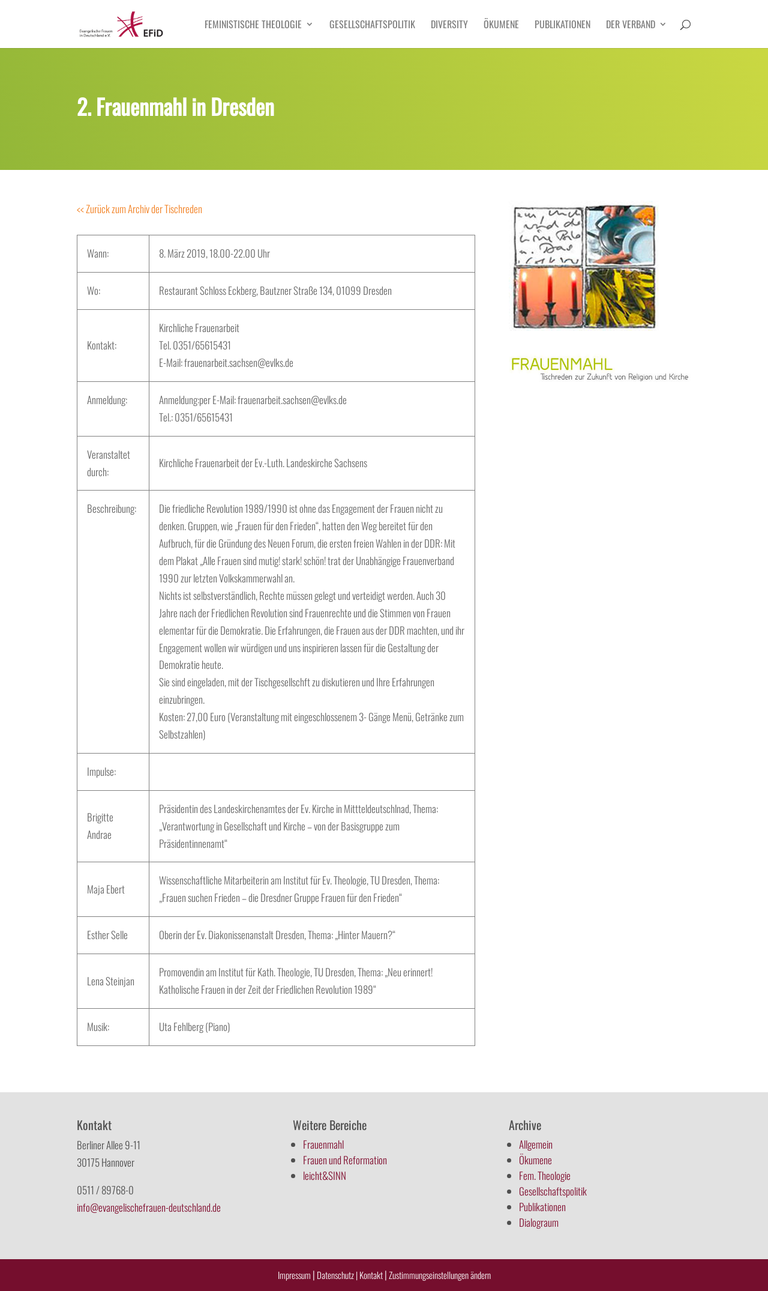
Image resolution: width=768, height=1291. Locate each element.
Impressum (294, 1274)
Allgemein (536, 1144)
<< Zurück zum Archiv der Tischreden (139, 208)
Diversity (449, 25)
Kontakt (372, 1274)
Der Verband (630, 25)
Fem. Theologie (545, 1175)
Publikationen (562, 25)
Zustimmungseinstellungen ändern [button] (440, 1274)
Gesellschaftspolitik (372, 25)
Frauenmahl (323, 1144)
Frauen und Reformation (345, 1159)
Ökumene (501, 25)
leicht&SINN (324, 1175)
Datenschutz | (337, 1274)
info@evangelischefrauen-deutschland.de (149, 1207)
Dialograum (539, 1222)
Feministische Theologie (253, 25)
